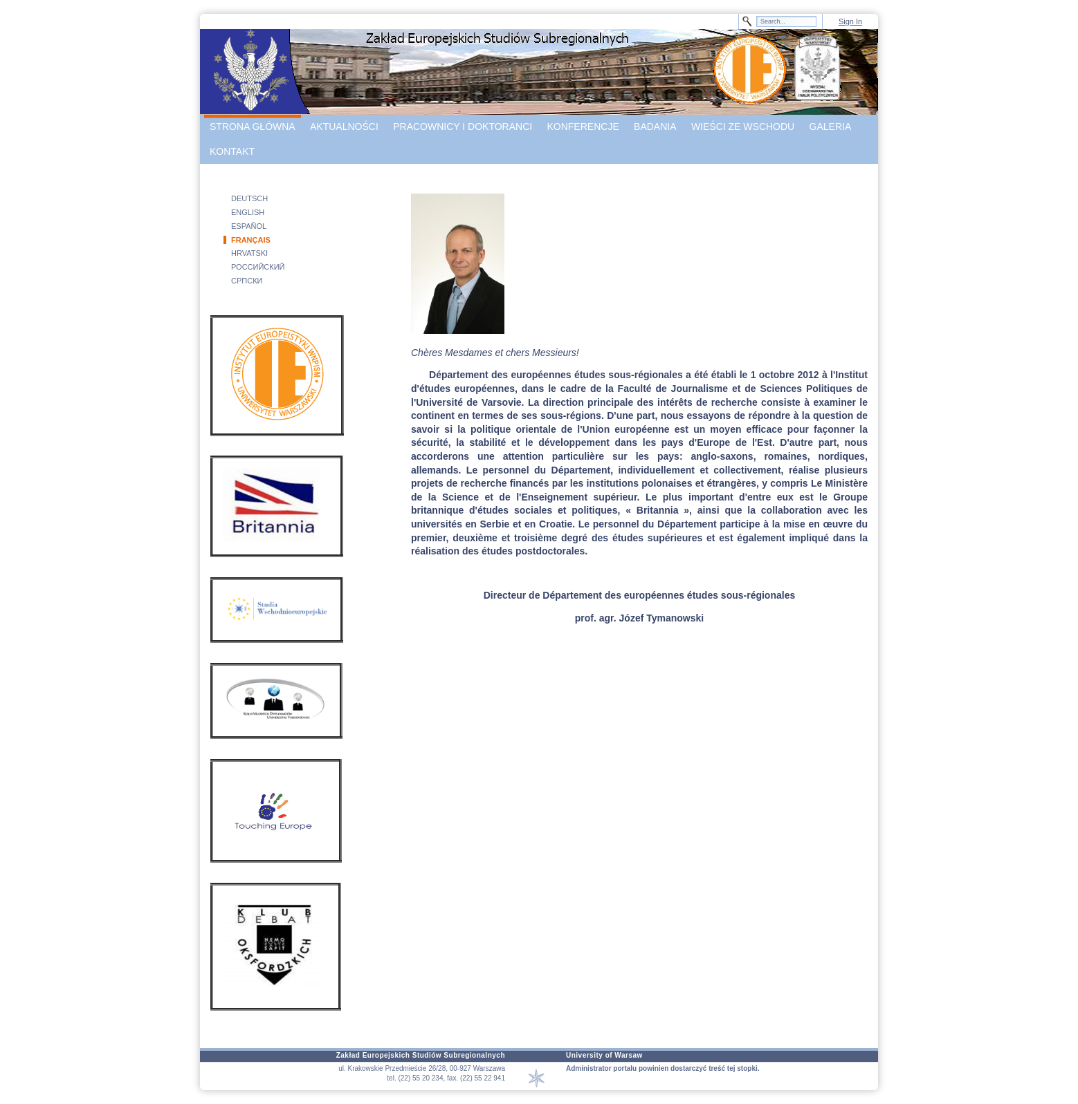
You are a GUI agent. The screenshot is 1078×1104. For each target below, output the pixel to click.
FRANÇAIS (251, 240)
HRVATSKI (249, 253)
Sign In (850, 21)
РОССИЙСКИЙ (258, 267)
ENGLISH (247, 212)
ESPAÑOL (248, 226)
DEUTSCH (249, 198)
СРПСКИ (246, 281)
